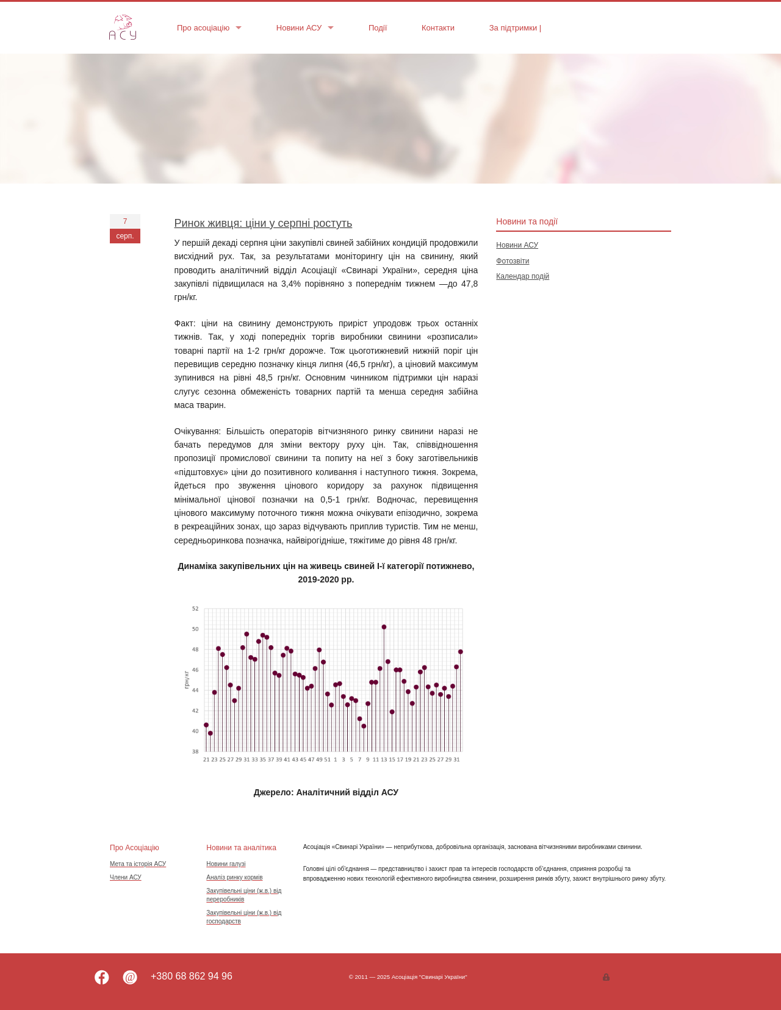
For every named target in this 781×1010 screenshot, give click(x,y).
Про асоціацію (203, 27)
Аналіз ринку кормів (234, 877)
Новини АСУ (299, 27)
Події (378, 27)
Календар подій (522, 276)
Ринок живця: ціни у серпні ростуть (264, 223)
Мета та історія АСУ (138, 864)
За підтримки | (516, 27)
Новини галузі (225, 864)
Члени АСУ (126, 877)
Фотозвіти (512, 261)
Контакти (438, 27)
